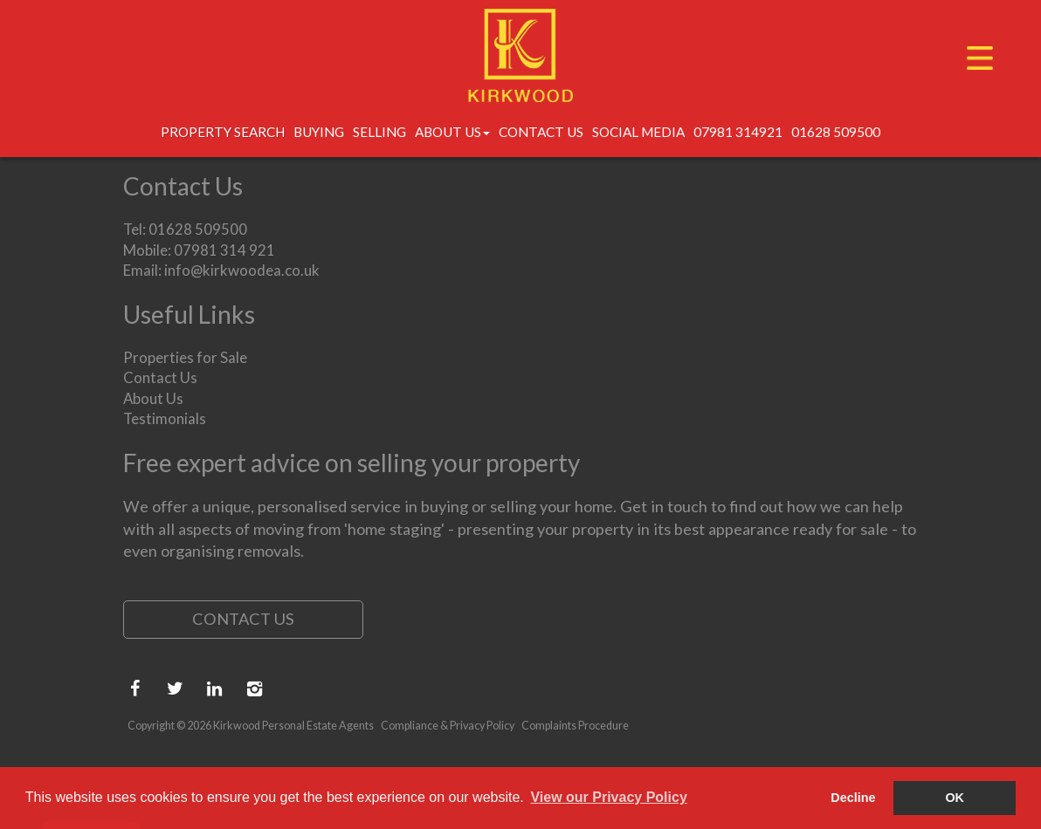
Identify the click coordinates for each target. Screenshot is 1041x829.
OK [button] (954, 798)
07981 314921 (737, 132)
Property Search (223, 132)
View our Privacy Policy (608, 797)
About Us (452, 132)
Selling (379, 132)
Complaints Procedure (575, 725)
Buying (318, 132)
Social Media (638, 132)
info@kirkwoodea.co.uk (242, 270)
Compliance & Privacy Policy (447, 725)
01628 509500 (835, 132)
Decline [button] (853, 798)
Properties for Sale (185, 357)
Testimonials (164, 418)
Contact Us (541, 132)
